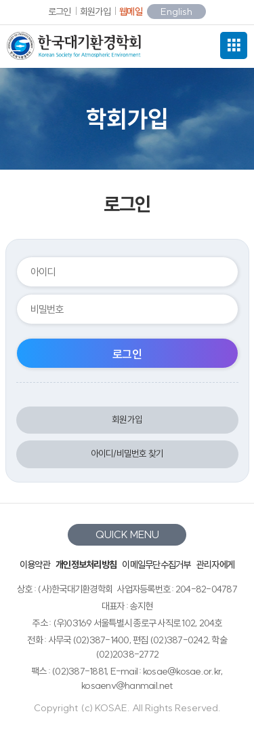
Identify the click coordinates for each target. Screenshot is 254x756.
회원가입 (95, 11)
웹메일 (130, 11)
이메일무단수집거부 (156, 565)
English (176, 11)
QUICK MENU (127, 534)
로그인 (59, 11)
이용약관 (35, 565)
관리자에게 (215, 565)
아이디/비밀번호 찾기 (127, 453)
